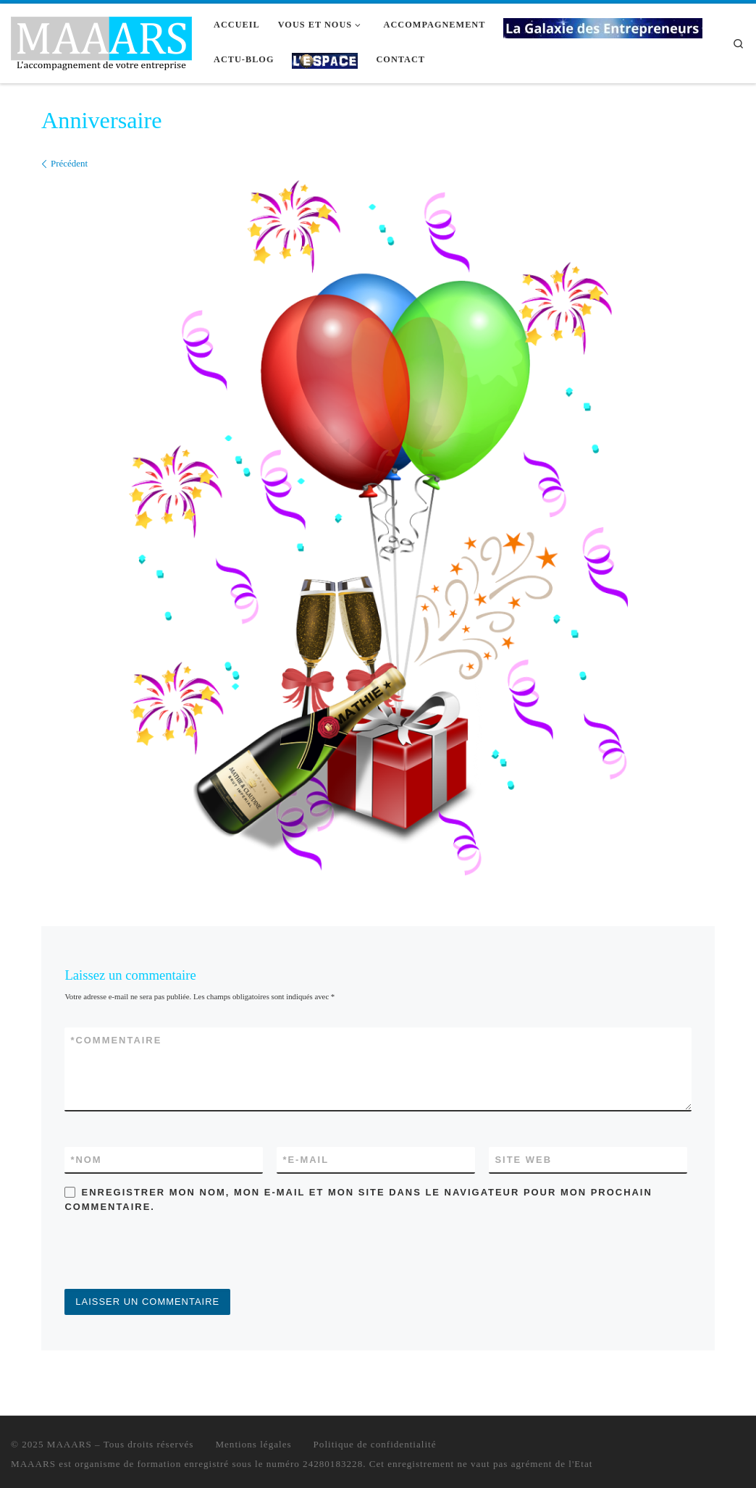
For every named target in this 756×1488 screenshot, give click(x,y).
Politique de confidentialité (375, 1444)
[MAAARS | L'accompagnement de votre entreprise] (101, 41)
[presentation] (174, 1253)
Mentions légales (253, 1444)
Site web (523, 1159)
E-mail (305, 1160)
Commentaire (115, 1040)
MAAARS (69, 1444)
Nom (85, 1160)
